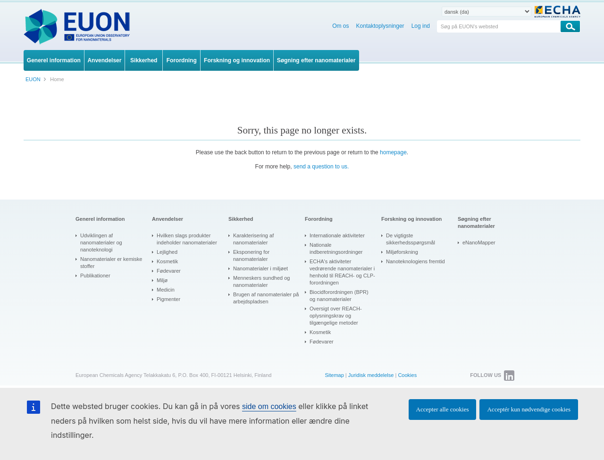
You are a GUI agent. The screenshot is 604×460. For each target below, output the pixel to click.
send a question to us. (321, 166)
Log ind (420, 26)
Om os (340, 26)
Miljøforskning (402, 252)
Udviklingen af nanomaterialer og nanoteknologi (101, 242)
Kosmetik (167, 261)
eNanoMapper (478, 242)
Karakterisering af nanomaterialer (253, 239)
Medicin (166, 290)
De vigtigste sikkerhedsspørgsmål (410, 239)
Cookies (407, 375)
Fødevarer (169, 271)
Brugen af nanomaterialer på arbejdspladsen (266, 298)
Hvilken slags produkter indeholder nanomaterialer (187, 239)
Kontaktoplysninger (380, 26)
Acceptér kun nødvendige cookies (528, 409)
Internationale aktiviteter (337, 235)
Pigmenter (168, 299)
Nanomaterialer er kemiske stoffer (111, 262)
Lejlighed (167, 252)
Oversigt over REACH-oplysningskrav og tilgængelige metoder (336, 316)
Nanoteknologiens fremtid (415, 261)
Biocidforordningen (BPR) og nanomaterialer (339, 295)
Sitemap (334, 375)
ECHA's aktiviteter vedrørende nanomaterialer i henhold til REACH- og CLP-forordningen (342, 272)
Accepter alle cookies (442, 409)
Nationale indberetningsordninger (336, 248)
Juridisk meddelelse (371, 375)
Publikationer (95, 275)
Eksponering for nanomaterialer (251, 255)
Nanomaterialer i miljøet (260, 268)
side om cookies (269, 406)
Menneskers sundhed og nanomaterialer (261, 281)
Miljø (162, 280)
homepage (393, 152)
